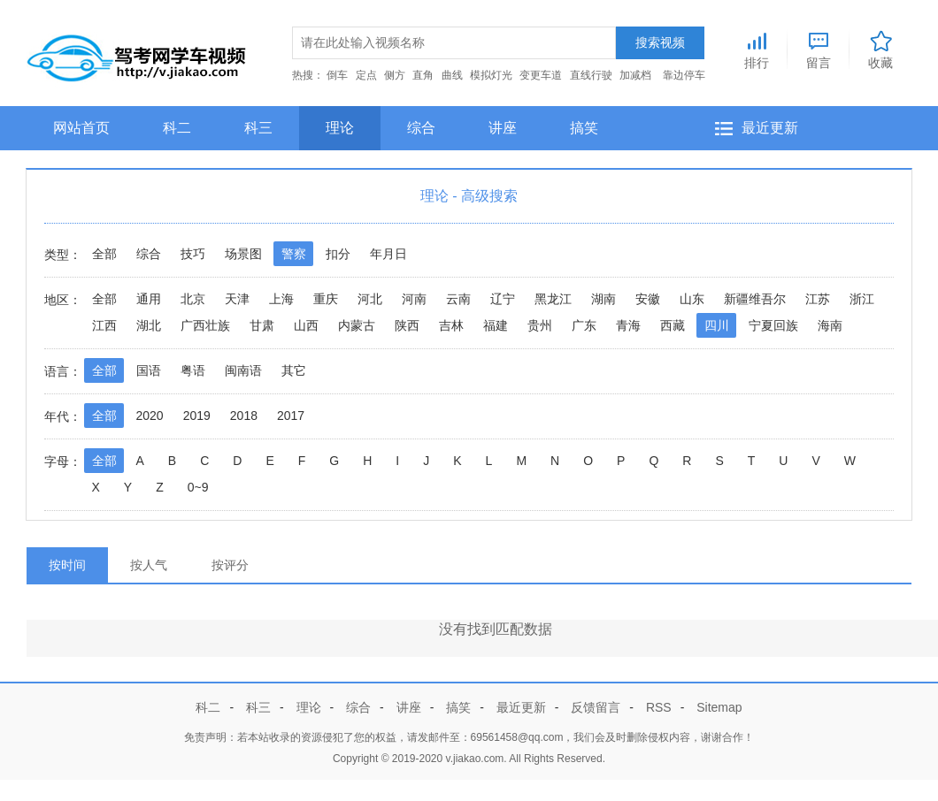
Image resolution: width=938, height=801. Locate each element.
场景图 (243, 254)
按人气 (148, 565)
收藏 (880, 48)
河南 (414, 299)
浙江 (862, 299)
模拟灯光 (491, 75)
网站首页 (81, 127)
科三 (258, 127)
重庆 (325, 299)
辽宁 (502, 299)
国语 (148, 370)
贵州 (539, 325)
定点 (366, 75)
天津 (237, 299)
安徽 (647, 299)
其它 (293, 370)
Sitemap (719, 707)
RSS (659, 707)
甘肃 (262, 325)
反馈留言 (595, 707)
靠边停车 (684, 75)
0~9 (198, 487)
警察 (293, 254)
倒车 (337, 75)
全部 (104, 254)
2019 (197, 415)
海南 (830, 325)
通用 (148, 299)
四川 (716, 325)
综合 (421, 127)
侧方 (394, 75)
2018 (244, 415)
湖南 (603, 299)
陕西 (407, 325)
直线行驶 (591, 75)
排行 (756, 48)
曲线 (452, 75)
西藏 (672, 325)
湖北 (148, 325)
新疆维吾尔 (755, 299)
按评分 (230, 565)
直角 (423, 75)
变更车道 (540, 75)
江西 (104, 325)
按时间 (67, 565)
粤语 (193, 370)
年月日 (388, 254)
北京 (193, 299)
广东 (584, 325)
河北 (370, 299)
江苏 (817, 299)
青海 (628, 325)
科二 (177, 127)
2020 (150, 415)
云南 (458, 299)
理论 (340, 127)
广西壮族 (205, 325)
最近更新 (770, 127)
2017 (290, 415)
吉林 (451, 325)
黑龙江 (553, 299)
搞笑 (584, 127)
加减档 (635, 75)
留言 (818, 48)
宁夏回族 (773, 325)
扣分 (338, 254)
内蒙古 (356, 325)
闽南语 (243, 370)
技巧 (193, 254)
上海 (281, 299)
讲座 (502, 127)
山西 (306, 325)
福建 (495, 325)
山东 (692, 299)
